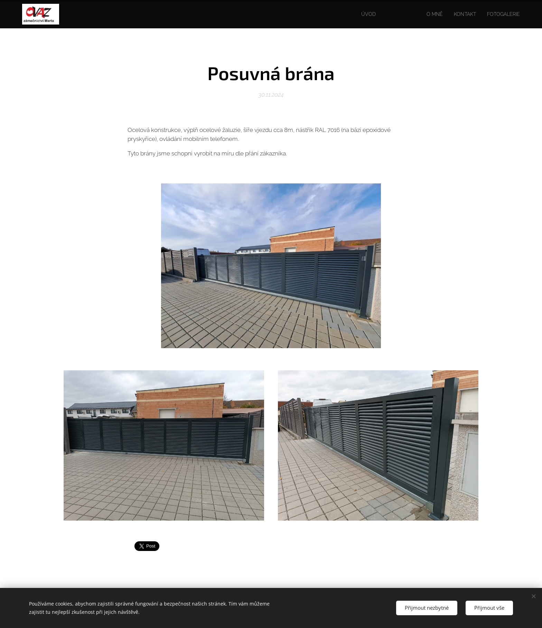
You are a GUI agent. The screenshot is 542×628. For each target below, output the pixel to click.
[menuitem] (359, 14)
